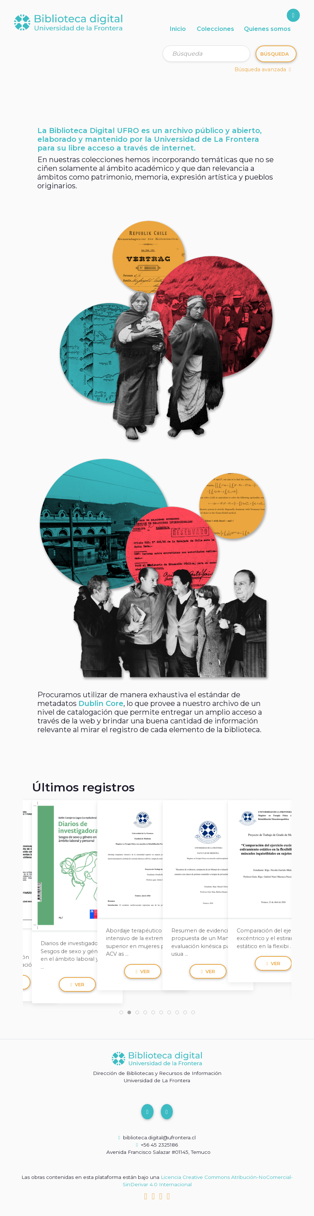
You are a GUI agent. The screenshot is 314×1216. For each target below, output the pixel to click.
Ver (77, 982)
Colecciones (215, 28)
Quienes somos (267, 28)
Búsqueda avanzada (263, 69)
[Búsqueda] (206, 53)
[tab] (121, 1012)
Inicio (178, 28)
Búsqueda (274, 54)
